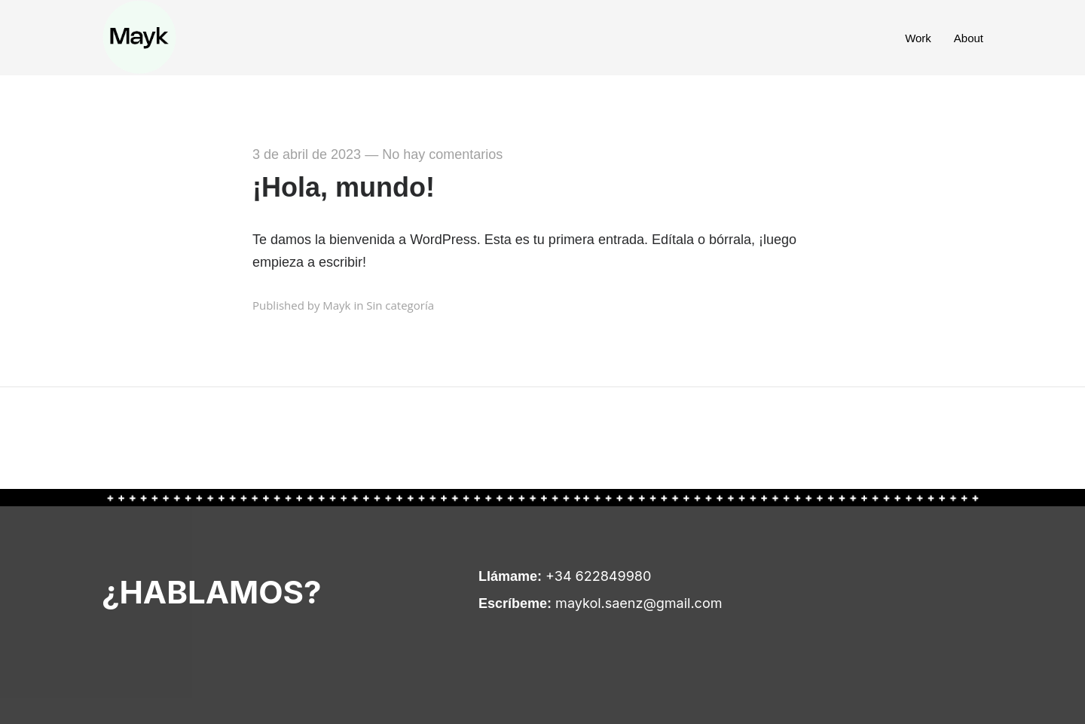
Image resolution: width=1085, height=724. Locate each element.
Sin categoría (400, 305)
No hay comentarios (442, 154)
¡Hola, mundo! (343, 187)
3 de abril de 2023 (306, 154)
